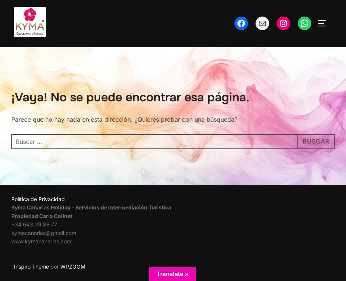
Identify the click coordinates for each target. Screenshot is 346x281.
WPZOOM (73, 266)
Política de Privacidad (38, 199)
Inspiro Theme (31, 266)
